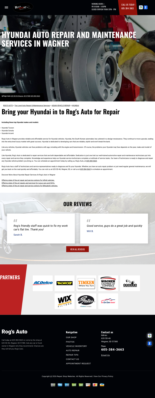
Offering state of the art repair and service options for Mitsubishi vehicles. (30, 186)
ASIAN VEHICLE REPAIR (61, 106)
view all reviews (77, 249)
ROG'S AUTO (8, 106)
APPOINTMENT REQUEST (78, 363)
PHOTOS (70, 342)
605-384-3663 (127, 8)
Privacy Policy (107, 376)
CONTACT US (72, 359)
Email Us (105, 355)
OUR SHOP (71, 337)
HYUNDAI (75, 106)
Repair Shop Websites (66, 376)
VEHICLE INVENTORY (76, 346)
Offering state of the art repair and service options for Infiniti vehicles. (28, 180)
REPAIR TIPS (72, 355)
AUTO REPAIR (72, 350)
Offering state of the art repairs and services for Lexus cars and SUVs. (28, 183)
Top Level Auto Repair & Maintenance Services (32, 106)
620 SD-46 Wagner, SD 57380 (20, 96)
